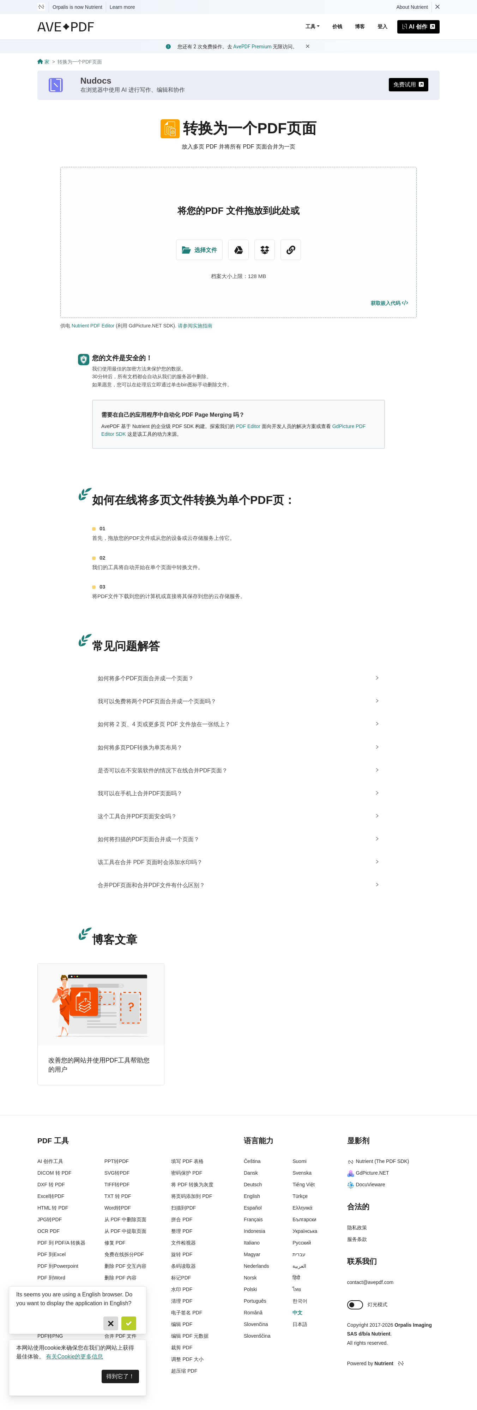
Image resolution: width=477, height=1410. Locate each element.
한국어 (299, 1301)
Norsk (250, 1278)
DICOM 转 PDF (54, 1173)
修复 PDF (115, 1243)
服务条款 (357, 1239)
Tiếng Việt (303, 1184)
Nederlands (256, 1266)
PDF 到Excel (51, 1254)
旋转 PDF (181, 1254)
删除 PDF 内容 (120, 1278)
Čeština (252, 1161)
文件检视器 (183, 1243)
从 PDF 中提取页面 (125, 1231)
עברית (299, 1254)
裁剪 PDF (181, 1347)
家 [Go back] (43, 62)
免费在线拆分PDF (124, 1254)
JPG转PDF (49, 1219)
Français (253, 1219)
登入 (382, 26)
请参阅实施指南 (195, 326)
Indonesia (254, 1231)
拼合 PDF (181, 1219)
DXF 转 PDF (51, 1184)
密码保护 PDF (186, 1173)
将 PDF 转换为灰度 (192, 1184)
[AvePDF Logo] (65, 26)
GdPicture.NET (368, 1173)
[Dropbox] (264, 250)
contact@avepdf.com (370, 1282)
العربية (299, 1266)
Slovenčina (256, 1324)
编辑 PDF (181, 1324)
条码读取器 (183, 1266)
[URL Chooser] (290, 250)
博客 (360, 26)
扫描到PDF (183, 1208)
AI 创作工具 (50, 1161)
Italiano (252, 1243)
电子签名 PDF (186, 1312)
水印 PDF (181, 1289)
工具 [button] (310, 26)
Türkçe (300, 1196)
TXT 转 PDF (117, 1196)
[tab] (238, 678)
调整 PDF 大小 (187, 1359)
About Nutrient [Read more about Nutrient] (412, 7)
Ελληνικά (302, 1208)
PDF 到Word (51, 1278)
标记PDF (181, 1278)
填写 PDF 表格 (187, 1161)
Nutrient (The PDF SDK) (378, 1161)
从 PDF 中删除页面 (125, 1219)
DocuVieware (366, 1184)
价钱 (337, 26)
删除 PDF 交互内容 (125, 1266)
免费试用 (408, 85)
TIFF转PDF (117, 1184)
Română (253, 1312)
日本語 (299, 1324)
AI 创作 (418, 27)
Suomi (299, 1161)
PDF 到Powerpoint (57, 1266)
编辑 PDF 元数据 (190, 1336)
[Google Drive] (238, 250)
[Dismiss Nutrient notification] (437, 7)
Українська (304, 1231)
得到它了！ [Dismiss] (120, 1376)
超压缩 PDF (184, 1371)
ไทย (296, 1289)
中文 (297, 1312)
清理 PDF (181, 1301)
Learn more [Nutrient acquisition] (122, 7)
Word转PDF (117, 1208)
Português (255, 1301)
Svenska (302, 1173)
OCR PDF (48, 1231)
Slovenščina (257, 1336)
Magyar (252, 1254)
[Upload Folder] (199, 250)
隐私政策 (357, 1227)
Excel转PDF (50, 1196)
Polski (250, 1289)
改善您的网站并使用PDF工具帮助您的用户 (99, 1065)
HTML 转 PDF (52, 1208)
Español (253, 1208)
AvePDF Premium (252, 46)
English (252, 1196)
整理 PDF (181, 1231)
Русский (301, 1243)
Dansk (251, 1173)
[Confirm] (128, 1323)
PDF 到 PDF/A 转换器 (61, 1243)
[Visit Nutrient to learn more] (41, 7)
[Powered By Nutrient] (393, 1363)
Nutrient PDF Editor (93, 326)
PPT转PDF (116, 1161)
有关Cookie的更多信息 (74, 1357)
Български (304, 1219)
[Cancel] (110, 1323)
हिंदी (296, 1278)
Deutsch (253, 1184)
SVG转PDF (117, 1173)
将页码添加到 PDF (191, 1196)
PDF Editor (248, 426)
